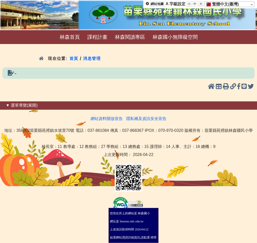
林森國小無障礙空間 (175, 37)
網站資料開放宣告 (107, 118)
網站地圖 (157, 4)
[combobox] (229, 4)
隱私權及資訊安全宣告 (146, 118)
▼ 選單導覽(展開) (22, 105)
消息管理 (92, 58)
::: (3, 105)
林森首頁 (70, 37)
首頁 (74, 58)
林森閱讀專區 (130, 37)
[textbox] (224, 4)
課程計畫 (97, 37)
